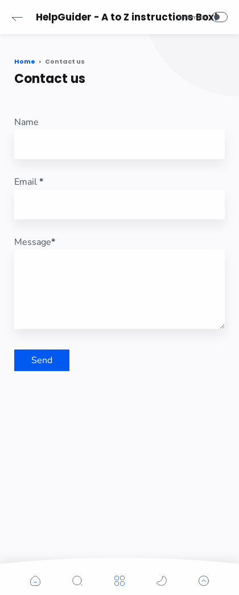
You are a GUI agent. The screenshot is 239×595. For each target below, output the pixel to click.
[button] (17, 17)
